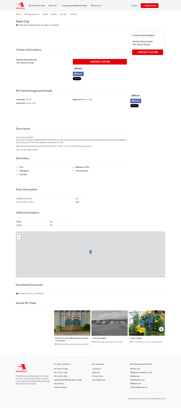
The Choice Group (25, 63)
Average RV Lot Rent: (25, 202)
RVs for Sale (59, 384)
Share (78, 68)
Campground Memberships (74, 6)
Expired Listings (60, 387)
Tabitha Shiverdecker (26, 60)
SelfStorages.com (137, 380)
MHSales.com (135, 384)
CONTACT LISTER (100, 61)
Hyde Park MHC (99, 338)
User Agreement (98, 380)
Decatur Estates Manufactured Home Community (71, 339)
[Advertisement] (71, 37)
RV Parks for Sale (37, 6)
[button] (152, 5)
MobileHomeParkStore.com (141, 372)
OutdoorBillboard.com (139, 387)
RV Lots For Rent (61, 376)
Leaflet (149, 276)
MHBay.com (135, 376)
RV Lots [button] (54, 5)
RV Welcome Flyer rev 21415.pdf (30, 293)
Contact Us (96, 369)
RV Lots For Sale (60, 372)
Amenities (22, 158)
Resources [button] (96, 6)
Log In (134, 6)
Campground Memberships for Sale (68, 380)
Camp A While (136, 338)
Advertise (96, 372)
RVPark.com (135, 369)
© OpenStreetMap (159, 276)
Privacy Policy (97, 376)
